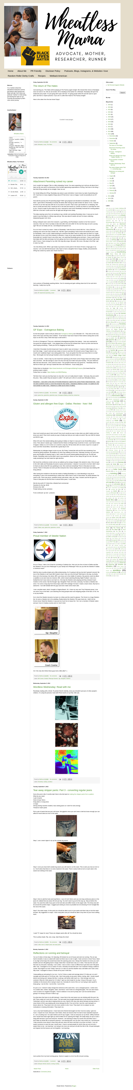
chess (115, 266)
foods (117, 322)
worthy (112, 574)
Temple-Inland (121, 526)
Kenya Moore (111, 378)
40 (115, 211)
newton (120, 424)
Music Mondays (115, 422)
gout (125, 341)
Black (107, 243)
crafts (39, 944)
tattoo (109, 522)
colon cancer (115, 276)
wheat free (70, 395)
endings (122, 309)
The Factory (116, 528)
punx (111, 460)
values (118, 550)
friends (44, 1063)
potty (112, 455)
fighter (118, 320)
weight (107, 561)
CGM (123, 262)
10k (112, 208)
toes (118, 536)
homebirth (108, 362)
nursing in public (111, 432)
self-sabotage (115, 485)
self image (109, 482)
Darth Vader (121, 290)
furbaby (122, 327)
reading (45, 781)
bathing (107, 232)
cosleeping (121, 280)
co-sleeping (116, 274)
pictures (108, 448)
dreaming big (114, 302)
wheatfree (120, 564)
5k (118, 211)
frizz (110, 325)
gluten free (114, 338)
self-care (110, 484)
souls (114, 505)
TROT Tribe (113, 541)
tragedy (107, 538)
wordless (50, 781)
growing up (121, 346)
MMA (111, 409)
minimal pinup (111, 406)
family (111, 317)
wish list (121, 568)
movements (121, 417)
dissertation (109, 297)
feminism (108, 320)
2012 (109, 134)
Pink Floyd (118, 448)
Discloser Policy (53, 71)
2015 (109, 126)
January (111, 193)
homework (116, 362)
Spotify (122, 507)
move (114, 417)
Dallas (39, 527)
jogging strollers (120, 374)
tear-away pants (114, 524)
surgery (124, 520)
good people (119, 341)
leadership (108, 385)
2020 (109, 117)
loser (107, 390)
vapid (123, 550)
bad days (122, 229)
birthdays (121, 239)
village (107, 554)
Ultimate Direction (119, 545)
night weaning (111, 425)
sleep (112, 496)
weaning (115, 557)
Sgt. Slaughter (62, 678)
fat (106, 318)
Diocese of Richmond (110, 295)
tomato (122, 536)
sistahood (122, 494)
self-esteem (117, 484)
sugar (107, 520)
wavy (109, 557)
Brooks (115, 255)
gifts (125, 332)
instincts (118, 367)
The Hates (49, 144)
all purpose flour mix (114, 215)
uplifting (122, 548)
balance (108, 231)
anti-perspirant (109, 218)
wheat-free (76, 395)
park (115, 441)
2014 (109, 129)
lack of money (118, 381)
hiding (113, 357)
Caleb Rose (121, 259)
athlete (114, 224)
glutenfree (46, 395)
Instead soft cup (110, 367)
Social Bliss (110, 500)
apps (116, 220)
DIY (123, 297)
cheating (114, 264)
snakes (117, 496)
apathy (121, 218)
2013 (109, 131)
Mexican (117, 404)
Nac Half (123, 422)
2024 (109, 107)
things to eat (114, 533)
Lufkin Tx (110, 394)
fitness (124, 320)
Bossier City (108, 250)
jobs (112, 374)
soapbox (110, 498)
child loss (113, 267)
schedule (118, 477)
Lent (114, 385)
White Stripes (120, 566)
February (112, 190)
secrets (113, 480)
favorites (117, 318)
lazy (113, 383)
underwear (115, 547)
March (111, 188)
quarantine (121, 460)
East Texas (108, 306)
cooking (122, 278)
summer (112, 520)
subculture (121, 519)
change (107, 264)
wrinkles (117, 574)
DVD (123, 304)
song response (114, 503)
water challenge (122, 555)
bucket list (110, 257)
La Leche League (121, 380)
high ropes (119, 357)
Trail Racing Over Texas (118, 538)
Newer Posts (37, 1068)
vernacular (116, 552)
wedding (114, 559)
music (44, 144)
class (123, 271)
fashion (122, 317)
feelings (122, 318)
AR (122, 220)
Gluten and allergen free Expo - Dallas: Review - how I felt (62, 403)
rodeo (109, 469)
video (122, 552)
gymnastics (121, 350)
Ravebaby (121, 462)
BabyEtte (120, 227)
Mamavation (116, 395)
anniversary (121, 217)
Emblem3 (116, 309)
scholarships (116, 478)
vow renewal (114, 554)
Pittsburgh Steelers (53, 678)
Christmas (123, 269)
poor (119, 453)
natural (115, 424)
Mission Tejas (117, 408)
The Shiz (118, 531)
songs (122, 503)
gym (107, 350)
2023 (109, 109)
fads (117, 315)
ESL (113, 311)
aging (107, 213)
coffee (122, 274)
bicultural (120, 236)
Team (117, 522)
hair (107, 352)
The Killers (115, 529)
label (109, 381)
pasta (118, 441)
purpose (116, 460)
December (112, 136)
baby (122, 225)
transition (122, 540)
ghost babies (119, 332)
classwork (108, 273)
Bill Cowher (41, 678)
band (112, 231)
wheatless (109, 566)
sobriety (122, 498)
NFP (125, 424)
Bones (117, 248)
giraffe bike (113, 334)
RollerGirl (108, 471)
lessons (48, 1063)
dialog (118, 294)
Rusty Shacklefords (119, 475)
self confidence (120, 480)
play (122, 450)
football (46, 678)
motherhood (109, 415)
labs (113, 381)
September (112, 143)
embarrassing (109, 309)
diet (123, 294)
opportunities (109, 434)
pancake (111, 439)
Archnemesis (109, 222)
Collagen (108, 276)
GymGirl (112, 350)
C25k (113, 259)
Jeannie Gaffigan (119, 373)
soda (107, 503)
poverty (113, 457)
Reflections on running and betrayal (51, 953)
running (53, 1063)
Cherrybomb (108, 266)
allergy (109, 217)
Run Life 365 (116, 471)
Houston (120, 364)
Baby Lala (109, 227)
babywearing (109, 229)
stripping (110, 519)
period (124, 443)
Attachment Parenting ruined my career (53, 181)
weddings (121, 559)
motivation (119, 415)
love (121, 390)
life (121, 386)
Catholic (110, 262)
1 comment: (53, 290)
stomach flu (109, 515)
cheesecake (121, 264)
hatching (108, 353)
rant (111, 462)
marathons (123, 397)
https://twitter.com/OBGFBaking (56, 372)
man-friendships (114, 397)
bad (116, 229)
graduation (110, 345)
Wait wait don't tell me (111, 555)
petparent (121, 445)
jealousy (111, 373)
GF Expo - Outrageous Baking (48, 329)
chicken (107, 267)
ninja (107, 427)
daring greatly (113, 290)
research (113, 467)
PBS (109, 443)
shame (115, 491)
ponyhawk (113, 453)
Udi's (110, 545)
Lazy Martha (120, 383)
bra (123, 250)
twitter (124, 543)
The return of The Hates (45, 86)
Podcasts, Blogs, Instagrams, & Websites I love (86, 71)
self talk (116, 482)
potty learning (118, 455)
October (111, 141)
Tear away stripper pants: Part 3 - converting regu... (117, 168)
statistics (108, 512)
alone (115, 217)
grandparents (118, 345)
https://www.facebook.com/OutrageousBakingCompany (66, 368)
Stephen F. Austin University (118, 513)
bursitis (108, 259)
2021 (109, 114)
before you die (114, 234)
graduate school (122, 343)
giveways (122, 336)
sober (116, 498)
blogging (118, 245)
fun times (116, 327)
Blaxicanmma (111, 245)
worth (107, 574)
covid (114, 282)
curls (120, 285)
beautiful (113, 232)
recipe (114, 464)
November (112, 138)
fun (125, 325)
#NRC (107, 208)
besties (109, 236)
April (110, 185)
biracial (114, 238)
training (108, 540)
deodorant (108, 294)
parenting (123, 439)
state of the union (119, 510)
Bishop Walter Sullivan (111, 241)
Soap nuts (123, 496)
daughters (108, 292)
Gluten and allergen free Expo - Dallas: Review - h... (117, 156)
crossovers (108, 285)
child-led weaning (121, 267)
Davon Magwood (116, 292)
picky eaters (121, 446)
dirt (118, 295)
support (118, 520)
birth (120, 238)
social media (109, 501)
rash (115, 462)
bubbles (124, 255)
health (113, 353)
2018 (109, 121)
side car (116, 494)
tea (113, 522)
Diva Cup (117, 297)
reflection (122, 464)
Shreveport (113, 492)
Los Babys (121, 388)
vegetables (108, 552)
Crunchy (115, 285)
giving (107, 338)
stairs (107, 508)
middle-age (123, 404)
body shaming (111, 248)
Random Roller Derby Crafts (21, 76)
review (124, 467)
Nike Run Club (120, 425)
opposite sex (117, 434)
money (110, 413)
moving (107, 418)
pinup (124, 448)
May (110, 183)
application (108, 220)
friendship (40, 781)
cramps (109, 283)
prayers (118, 457)
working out (114, 572)
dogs (113, 301)
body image (115, 246)
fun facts (110, 327)
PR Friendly (36, 71)
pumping (115, 459)
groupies (114, 346)
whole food (108, 568)
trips (107, 541)
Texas (107, 528)
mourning (108, 417)
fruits (114, 325)
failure (122, 315)
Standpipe (114, 508)
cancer (113, 261)
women (107, 570)
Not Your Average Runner (118, 431)
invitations (121, 369)
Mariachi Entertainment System (116, 399)
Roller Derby (117, 469)
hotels (114, 364)
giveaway (115, 336)
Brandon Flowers (110, 252)
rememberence (117, 465)
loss (111, 390)
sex (107, 489)
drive (113, 304)
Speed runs (115, 507)
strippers (123, 517)
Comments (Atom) (46, 1071)
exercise (124, 311)
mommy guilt (123, 411)
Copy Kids (108, 280)
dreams (122, 302)
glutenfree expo (53, 395)
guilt (107, 348)
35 (112, 211)
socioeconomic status (119, 501)
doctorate (119, 299)
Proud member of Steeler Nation (49, 536)
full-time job (119, 325)
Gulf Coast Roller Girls (119, 348)
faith (107, 317)
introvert (115, 369)
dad (119, 287)
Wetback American (58, 76)
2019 (109, 119)
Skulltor (107, 496)
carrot (124, 261)
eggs (114, 308)
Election (121, 308)
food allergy (111, 322)
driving (118, 304)
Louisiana (116, 390)
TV (120, 543)
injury (122, 366)
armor (122, 222)
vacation (113, 550)
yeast (112, 575)
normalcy (120, 429)
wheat (107, 562)
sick (119, 492)
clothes (109, 274)
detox (114, 294)
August (111, 176)
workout (122, 572)
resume (118, 467)
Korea (113, 380)
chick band (121, 266)
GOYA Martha (111, 343)
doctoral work (109, 299)
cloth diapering (122, 273)
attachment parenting (45, 292)
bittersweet (121, 241)
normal (58, 527)
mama (109, 395)
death (123, 292)
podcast (122, 452)
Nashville (110, 424)
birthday (114, 240)
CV (115, 287)
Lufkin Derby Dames (121, 392)
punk (120, 459)
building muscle (120, 257)
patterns (124, 441)
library (116, 386)
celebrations (117, 262)
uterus (107, 550)
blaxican (124, 243)
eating (107, 308)
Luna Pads (117, 394)
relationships (109, 465)
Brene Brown (114, 254)
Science (108, 480)
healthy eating (121, 353)
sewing (122, 487)
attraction (116, 225)
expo (43, 527)
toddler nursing (111, 536)
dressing (108, 304)
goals (107, 341)
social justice (121, 500)
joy (110, 376)
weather (108, 559)
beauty (119, 232)
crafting (119, 282)
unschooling (123, 547)
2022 (109, 112)
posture (107, 455)
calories (107, 261)
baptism (117, 231)
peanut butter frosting (116, 443)
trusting (57, 1063)
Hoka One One (111, 360)
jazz (107, 373)
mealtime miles (119, 402)
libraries (111, 386)
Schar (112, 477)
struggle (115, 519)
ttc (111, 543)
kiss (125, 378)
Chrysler (110, 271)
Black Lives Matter (115, 243)
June (110, 181)
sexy (119, 489)
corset (114, 280)
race (107, 462)
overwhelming (114, 438)
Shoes (107, 492)
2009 (109, 201)
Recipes (42, 76)
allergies (123, 215)
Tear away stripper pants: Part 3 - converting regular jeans (62, 790)
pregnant (124, 457)
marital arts (108, 401)
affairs (122, 211)
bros (119, 255)
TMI (112, 534)
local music (114, 388)
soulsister (121, 505)
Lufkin (112, 392)
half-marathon (113, 352)
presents (109, 459)
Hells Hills (108, 355)
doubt (118, 301)
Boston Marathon (117, 250)
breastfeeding (121, 252)
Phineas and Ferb (110, 446)
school (122, 478)
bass (123, 231)
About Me (21, 71)
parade (117, 439)
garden (118, 331)
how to (43, 944)
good (113, 341)
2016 (109, 124)
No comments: (53, 141)
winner (115, 568)
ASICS (107, 224)
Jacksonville (115, 371)
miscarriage (109, 408)
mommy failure (114, 411)
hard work (122, 352)
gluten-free (40, 395)
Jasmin (122, 371)
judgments (115, 376)
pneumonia (115, 452)
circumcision (116, 271)
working (107, 572)
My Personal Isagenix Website (116, 85)
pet (115, 445)
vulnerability (121, 554)
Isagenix (108, 371)
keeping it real (122, 376)
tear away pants (57, 944)
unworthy (110, 548)
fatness (111, 318)
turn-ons (116, 543)
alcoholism (118, 213)
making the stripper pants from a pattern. (81, 794)
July (110, 178)
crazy (114, 283)
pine (113, 448)
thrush (120, 533)
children (116, 269)
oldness (121, 432)
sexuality (113, 489)
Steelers (68, 678)
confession (108, 278)
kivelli (109, 380)
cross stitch (121, 283)
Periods (110, 445)
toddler (116, 534)
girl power (120, 334)
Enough (108, 311)
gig (108, 334)
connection (115, 278)
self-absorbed (123, 482)
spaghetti (108, 507)
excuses (118, 311)
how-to (111, 366)
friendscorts (114, 324)
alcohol (112, 213)
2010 (109, 198)
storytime (117, 515)
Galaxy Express (118, 329)
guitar (111, 348)
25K (120, 210)
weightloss (121, 561)
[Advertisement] (66, 162)
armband (117, 222)
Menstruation (109, 404)
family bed (117, 317)
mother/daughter (119, 413)
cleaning (114, 273)
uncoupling (108, 547)
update (116, 548)
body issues (123, 246)
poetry (107, 453)
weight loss (114, 561)
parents (109, 441)
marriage (116, 401)
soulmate (108, 505)
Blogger (74, 1086)
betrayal (40, 1063)
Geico (113, 332)
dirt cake (122, 295)
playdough (108, 452)
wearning (122, 557)
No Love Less (118, 427)
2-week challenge (119, 208)
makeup (124, 394)
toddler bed (123, 534)
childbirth (110, 269)
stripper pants (48, 944)
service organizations (113, 487)
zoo (116, 575)
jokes (107, 376)
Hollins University (120, 360)
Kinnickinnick (119, 378)
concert (122, 276)
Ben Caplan (123, 234)
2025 (109, 104)
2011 (109, 196)
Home (10, 71)
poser (123, 453)
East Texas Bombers (119, 306)
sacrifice (108, 477)
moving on (116, 418)
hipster (124, 359)
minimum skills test (120, 406)
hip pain (118, 359)
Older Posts (96, 1068)
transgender (115, 540)
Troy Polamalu (121, 541)
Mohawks (40, 144)
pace (120, 438)
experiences (110, 313)
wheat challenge (114, 562)
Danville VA (117, 288)
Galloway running (110, 331)
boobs (122, 248)
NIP (111, 427)
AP (38, 292)
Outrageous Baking (67, 333)
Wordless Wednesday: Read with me (52, 687)
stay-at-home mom (118, 512)
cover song (108, 282)
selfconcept (123, 485)
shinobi (122, 491)
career (52, 292)
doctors (108, 301)
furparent (108, 329)
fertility (113, 320)
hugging (117, 366)
